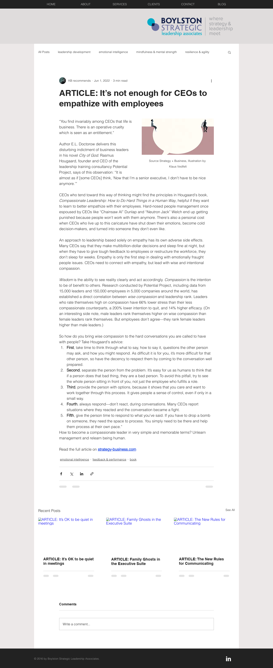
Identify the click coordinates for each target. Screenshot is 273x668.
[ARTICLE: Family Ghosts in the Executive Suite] (136, 535)
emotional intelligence (113, 52)
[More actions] (211, 80)
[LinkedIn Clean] (228, 658)
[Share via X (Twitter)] (71, 474)
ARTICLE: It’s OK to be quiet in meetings (68, 561)
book (133, 459)
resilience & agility (197, 52)
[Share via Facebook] (61, 474)
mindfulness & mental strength (156, 52)
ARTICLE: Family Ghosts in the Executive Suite (135, 561)
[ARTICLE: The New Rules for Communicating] (204, 535)
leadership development (74, 52)
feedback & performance (109, 459)
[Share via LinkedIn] (82, 474)
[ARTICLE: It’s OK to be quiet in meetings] (68, 535)
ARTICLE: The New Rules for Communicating (201, 561)
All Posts (44, 52)
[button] (229, 52)
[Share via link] (92, 474)
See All (230, 510)
